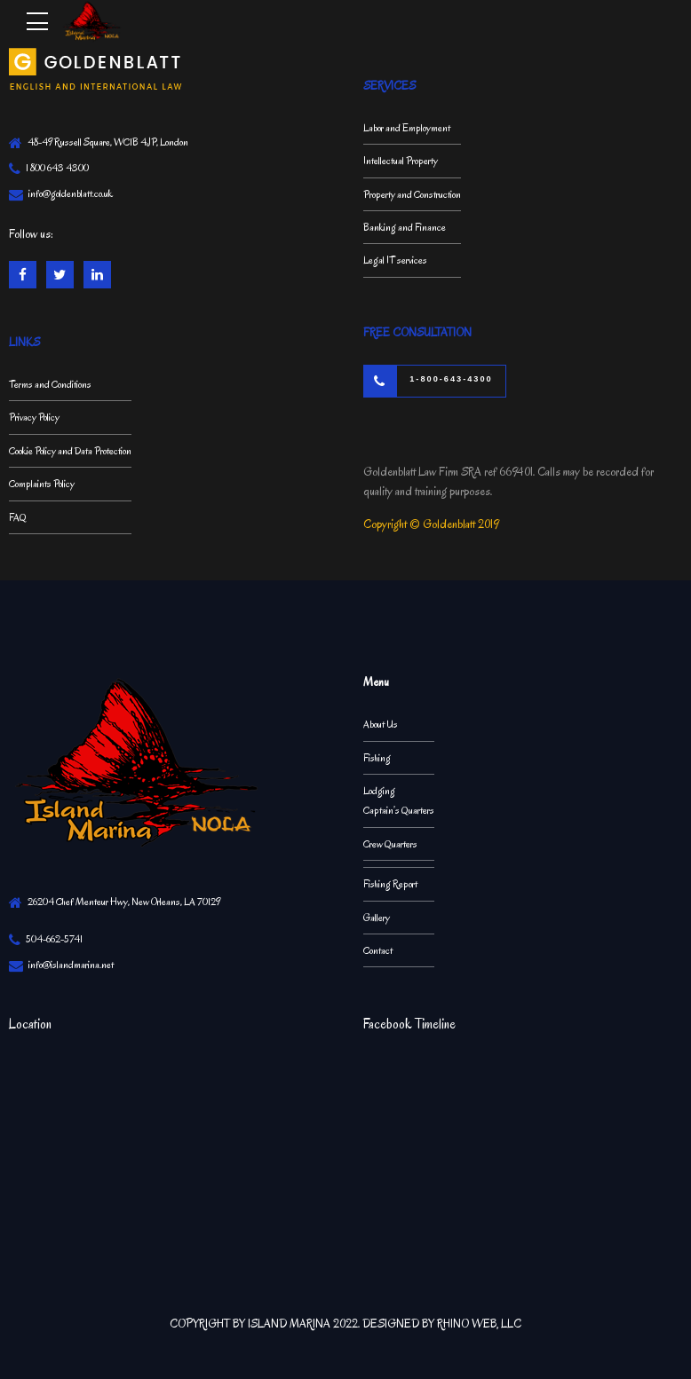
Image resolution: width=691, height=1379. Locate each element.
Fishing (377, 758)
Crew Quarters (390, 844)
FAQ (18, 517)
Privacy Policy (34, 417)
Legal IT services (395, 260)
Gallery (376, 917)
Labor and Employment (406, 128)
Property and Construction (412, 194)
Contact (378, 950)
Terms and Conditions (50, 384)
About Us (380, 724)
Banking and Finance (404, 227)
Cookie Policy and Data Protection (70, 451)
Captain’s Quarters (398, 810)
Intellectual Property (400, 161)
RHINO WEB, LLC (479, 1323)
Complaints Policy (42, 484)
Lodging (379, 791)
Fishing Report (390, 884)
